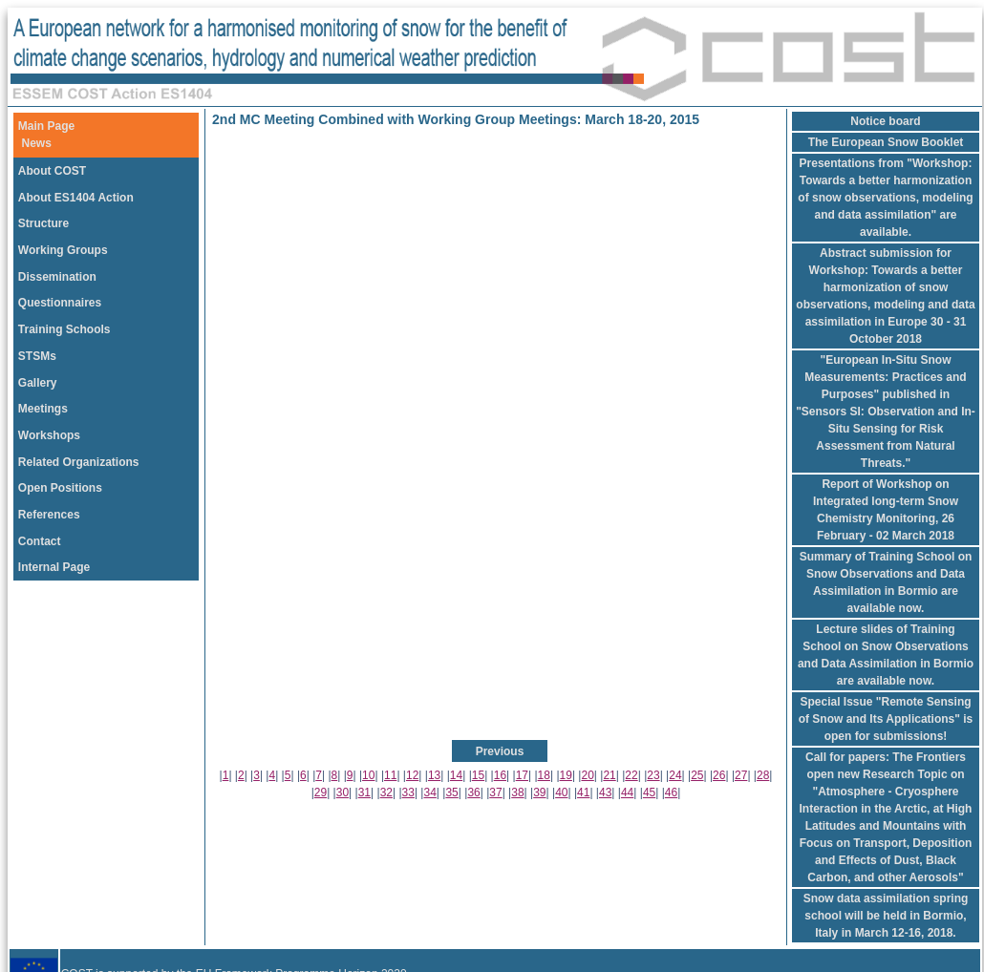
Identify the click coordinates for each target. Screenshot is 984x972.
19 (566, 775)
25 (697, 775)
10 (368, 775)
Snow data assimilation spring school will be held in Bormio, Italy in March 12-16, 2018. (886, 916)
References (49, 514)
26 (719, 775)
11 (390, 775)
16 (500, 775)
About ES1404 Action (76, 197)
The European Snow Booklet (886, 142)
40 (561, 792)
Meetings (43, 408)
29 (320, 792)
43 (605, 792)
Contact (39, 541)
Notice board (885, 121)
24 (675, 775)
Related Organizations (78, 462)
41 (583, 792)
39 (539, 792)
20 (587, 775)
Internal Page (54, 567)
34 (430, 792)
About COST (52, 171)
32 (386, 792)
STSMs (37, 356)
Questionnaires (59, 302)
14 (456, 775)
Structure (43, 223)
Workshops (49, 435)
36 (473, 792)
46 (671, 792)
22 (631, 775)
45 (649, 792)
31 (364, 792)
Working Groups (63, 250)
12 (412, 775)
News (37, 143)
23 (653, 775)
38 (517, 792)
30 (342, 792)
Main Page (46, 126)
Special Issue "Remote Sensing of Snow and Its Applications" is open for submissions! (886, 719)
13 (434, 775)
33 (408, 792)
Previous (500, 751)
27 (741, 775)
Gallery (37, 383)
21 (609, 775)
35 (451, 792)
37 (495, 792)
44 (627, 792)
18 (544, 775)
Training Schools (64, 329)
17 (522, 775)
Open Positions (60, 488)
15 (478, 775)
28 (763, 775)
